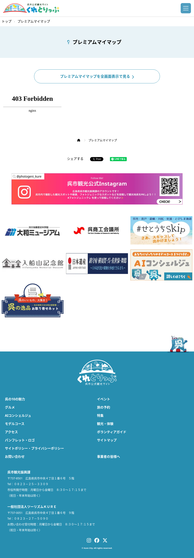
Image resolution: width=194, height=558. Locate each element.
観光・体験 (105, 423)
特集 (100, 415)
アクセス (11, 432)
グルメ (10, 407)
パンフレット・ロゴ (20, 440)
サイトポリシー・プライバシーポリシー (34, 448)
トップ (6, 21)
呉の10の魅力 (15, 399)
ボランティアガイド (111, 432)
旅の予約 (103, 407)
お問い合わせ (15, 456)
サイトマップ (107, 440)
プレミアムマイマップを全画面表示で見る (97, 76)
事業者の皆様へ (108, 456)
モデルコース (14, 423)
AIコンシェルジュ (18, 415)
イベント (103, 399)
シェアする (75, 158)
